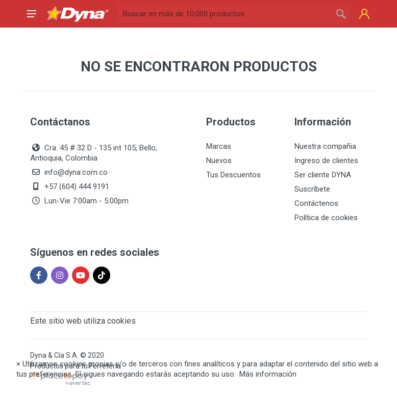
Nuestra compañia (325, 146)
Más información (267, 374)
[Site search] (224, 14)
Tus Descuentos (233, 174)
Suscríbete (312, 189)
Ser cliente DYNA (322, 174)
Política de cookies (326, 217)
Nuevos (219, 160)
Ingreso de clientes (326, 160)
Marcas (218, 146)
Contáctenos (316, 203)
